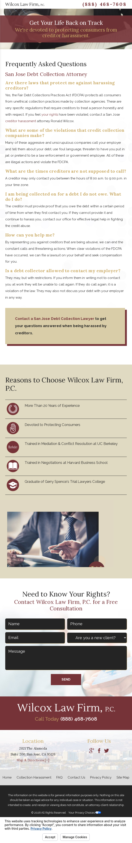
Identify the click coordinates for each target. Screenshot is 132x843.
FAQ (59, 777)
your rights (49, 114)
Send (66, 679)
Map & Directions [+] (33, 760)
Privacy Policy (100, 777)
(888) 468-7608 (104, 4)
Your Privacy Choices (84, 812)
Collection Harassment (34, 777)
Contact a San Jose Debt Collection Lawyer (54, 318)
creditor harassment (20, 121)
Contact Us (76, 777)
